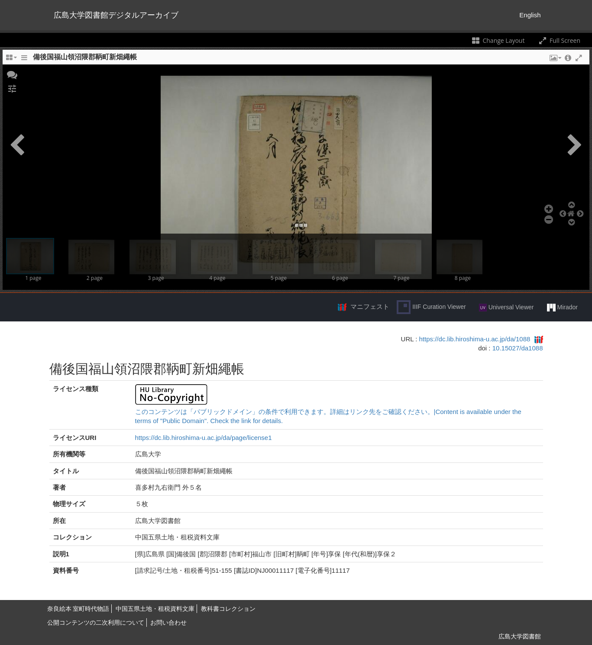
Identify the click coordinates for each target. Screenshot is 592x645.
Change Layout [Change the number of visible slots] (498, 40)
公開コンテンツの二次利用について (95, 622)
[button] (12, 74)
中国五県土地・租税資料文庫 (155, 608)
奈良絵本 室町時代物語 (78, 608)
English (529, 15)
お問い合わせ (168, 622)
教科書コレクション (228, 608)
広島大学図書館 (519, 636)
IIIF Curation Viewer (431, 307)
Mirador (562, 307)
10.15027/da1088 (517, 348)
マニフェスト (369, 306)
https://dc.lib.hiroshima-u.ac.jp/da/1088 (475, 339)
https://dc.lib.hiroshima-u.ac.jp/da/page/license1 (203, 437)
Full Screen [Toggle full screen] (558, 40)
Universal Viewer (506, 307)
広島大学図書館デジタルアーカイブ (116, 15)
